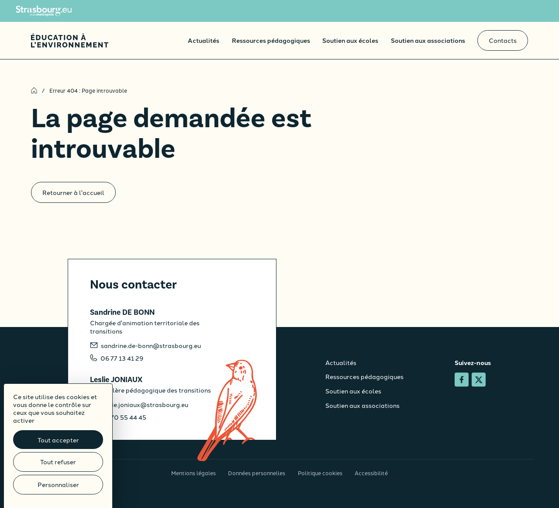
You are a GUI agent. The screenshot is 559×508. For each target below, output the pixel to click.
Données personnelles (256, 473)
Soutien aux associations (428, 40)
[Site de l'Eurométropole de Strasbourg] (44, 11)
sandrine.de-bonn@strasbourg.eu (151, 345)
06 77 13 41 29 (121, 358)
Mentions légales (193, 473)
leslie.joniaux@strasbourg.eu (144, 404)
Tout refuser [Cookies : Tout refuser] (58, 461)
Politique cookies (320, 473)
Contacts (503, 40)
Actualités (203, 40)
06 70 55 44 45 (123, 417)
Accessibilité (371, 473)
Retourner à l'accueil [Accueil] (73, 192)
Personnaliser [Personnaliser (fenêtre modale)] (58, 484)
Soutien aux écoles (350, 40)
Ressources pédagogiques (271, 40)
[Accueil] (69, 40)
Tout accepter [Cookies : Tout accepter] (58, 439)
